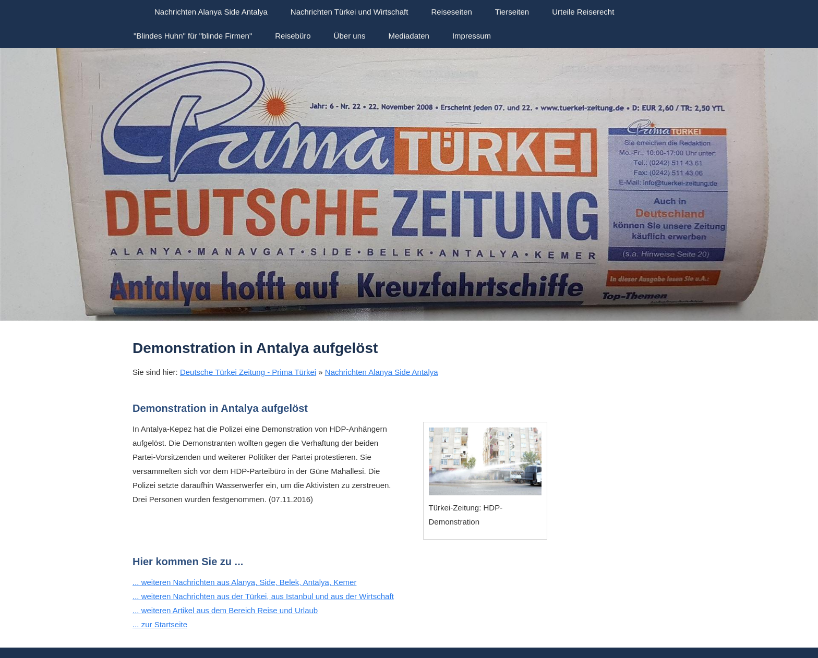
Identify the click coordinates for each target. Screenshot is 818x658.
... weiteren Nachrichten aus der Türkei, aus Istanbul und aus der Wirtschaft (263, 596)
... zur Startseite (160, 624)
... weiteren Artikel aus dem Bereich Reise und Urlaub (225, 610)
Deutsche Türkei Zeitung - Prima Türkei (248, 372)
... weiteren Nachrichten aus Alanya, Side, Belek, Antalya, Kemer (244, 582)
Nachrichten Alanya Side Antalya (381, 372)
